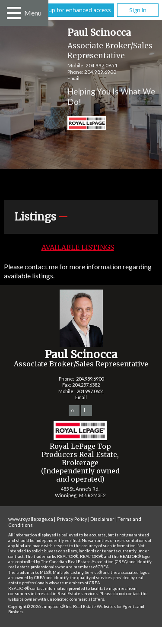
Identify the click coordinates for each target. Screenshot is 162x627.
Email (73, 78)
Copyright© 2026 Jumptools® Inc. (40, 606)
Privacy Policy (72, 519)
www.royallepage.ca (30, 519)
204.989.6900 (100, 72)
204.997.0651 (102, 65)
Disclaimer (102, 519)
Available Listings (77, 247)
